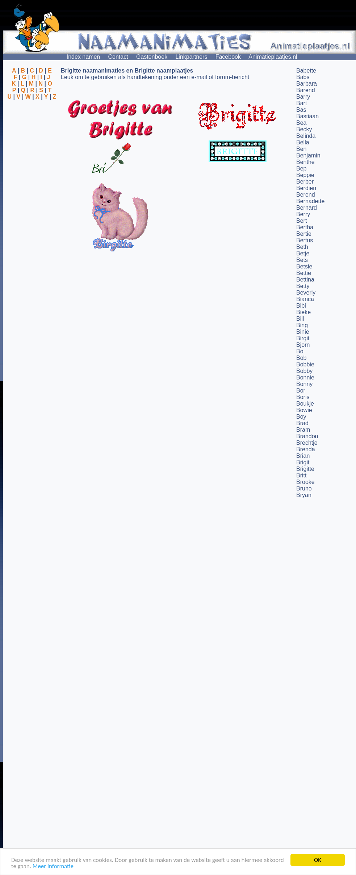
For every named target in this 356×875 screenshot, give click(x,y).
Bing (302, 325)
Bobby (304, 371)
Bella (302, 142)
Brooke (305, 482)
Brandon (307, 436)
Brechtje (307, 443)
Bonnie (305, 377)
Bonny (304, 384)
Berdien (306, 188)
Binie (302, 332)
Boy (301, 417)
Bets (302, 260)
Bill (300, 319)
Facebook (228, 57)
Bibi (301, 306)
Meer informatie (53, 867)
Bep (301, 168)
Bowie (304, 410)
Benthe (305, 162)
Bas (301, 110)
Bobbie (305, 364)
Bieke (303, 312)
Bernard (306, 208)
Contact (118, 57)
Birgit (302, 338)
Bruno (304, 488)
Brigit (302, 462)
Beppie (305, 175)
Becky (304, 129)
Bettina (305, 279)
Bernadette (310, 201)
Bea (301, 123)
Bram (303, 430)
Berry (303, 214)
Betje (302, 253)
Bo (299, 351)
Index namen (83, 57)
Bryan (303, 495)
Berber (305, 181)
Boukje (305, 403)
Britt (301, 475)
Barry (303, 97)
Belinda (305, 136)
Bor (300, 390)
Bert (301, 221)
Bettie (303, 273)
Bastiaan (307, 116)
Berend (305, 195)
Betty (302, 286)
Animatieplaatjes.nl (272, 57)
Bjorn (303, 345)
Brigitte (305, 469)
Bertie (303, 234)
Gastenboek (151, 57)
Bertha (304, 227)
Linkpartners (191, 57)
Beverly (305, 292)
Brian (303, 456)
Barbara (306, 84)
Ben (301, 149)
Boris (302, 397)
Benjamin (308, 155)
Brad (302, 423)
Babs (302, 77)
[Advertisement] (32, 135)
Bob (301, 358)
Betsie (304, 266)
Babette (306, 70)
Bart (301, 103)
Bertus (304, 240)
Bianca (305, 299)
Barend (305, 90)
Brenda (305, 449)
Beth (302, 247)
